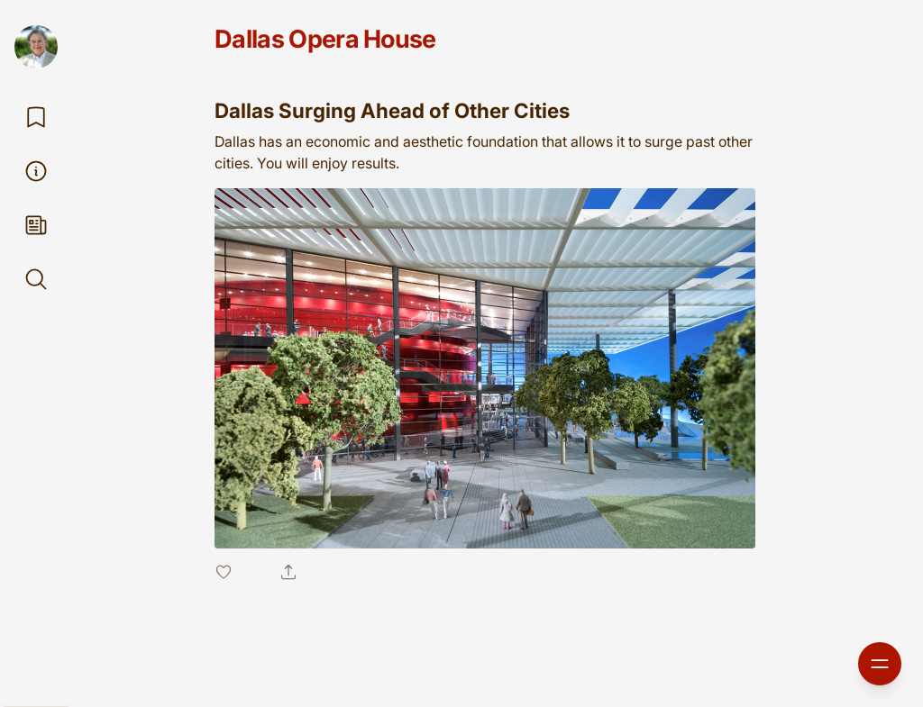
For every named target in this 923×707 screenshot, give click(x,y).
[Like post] (236, 572)
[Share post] (288, 572)
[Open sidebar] (879, 663)
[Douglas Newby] (36, 46)
